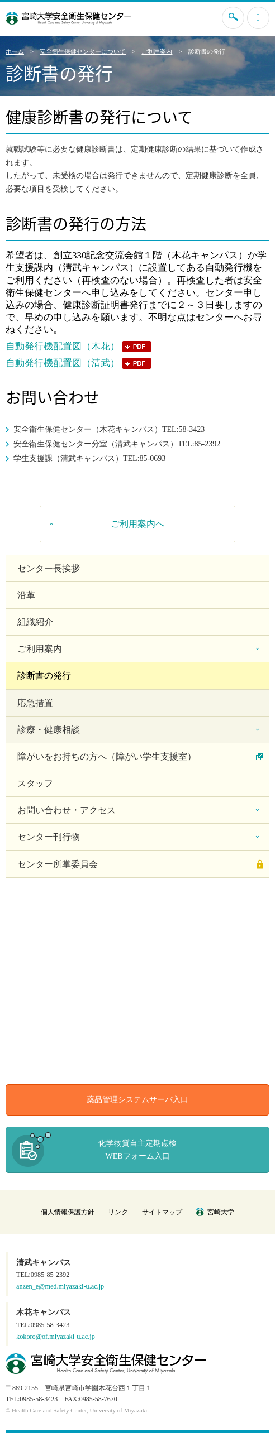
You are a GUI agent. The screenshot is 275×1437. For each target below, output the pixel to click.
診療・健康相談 (48, 729)
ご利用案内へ (137, 523)
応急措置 (35, 703)
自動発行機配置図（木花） (63, 346)
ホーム (15, 51)
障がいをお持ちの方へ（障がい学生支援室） (106, 756)
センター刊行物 (48, 837)
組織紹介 (35, 622)
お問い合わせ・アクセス (66, 810)
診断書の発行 (44, 675)
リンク (118, 1212)
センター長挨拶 (48, 568)
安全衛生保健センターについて (83, 51)
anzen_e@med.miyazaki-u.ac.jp (60, 1286)
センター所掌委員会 (57, 864)
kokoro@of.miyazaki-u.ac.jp (55, 1336)
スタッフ (35, 783)
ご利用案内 (156, 51)
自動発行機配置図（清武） (63, 363)
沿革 (26, 595)
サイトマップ (162, 1212)
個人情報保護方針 (67, 1212)
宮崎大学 (215, 1212)
